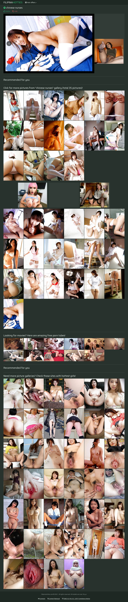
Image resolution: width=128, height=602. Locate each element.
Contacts (41, 599)
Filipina (13, 2)
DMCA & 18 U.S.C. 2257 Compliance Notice (76, 599)
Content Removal (54, 599)
